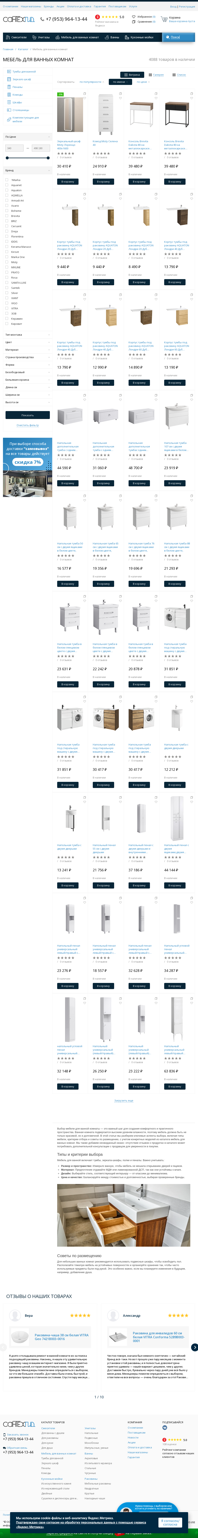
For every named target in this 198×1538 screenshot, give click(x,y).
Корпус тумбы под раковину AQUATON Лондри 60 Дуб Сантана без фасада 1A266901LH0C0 (177, 346)
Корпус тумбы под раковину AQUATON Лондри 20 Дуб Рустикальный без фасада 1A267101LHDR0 (105, 245)
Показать (28, 415)
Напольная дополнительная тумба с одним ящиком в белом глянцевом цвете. (104, 446)
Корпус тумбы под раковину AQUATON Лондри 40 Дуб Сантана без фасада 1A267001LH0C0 (106, 346)
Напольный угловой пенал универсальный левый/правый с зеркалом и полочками (176, 949)
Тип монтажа (28, 334)
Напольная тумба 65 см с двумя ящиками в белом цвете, (105, 547)
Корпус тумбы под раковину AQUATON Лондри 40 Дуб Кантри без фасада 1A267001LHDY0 (176, 245)
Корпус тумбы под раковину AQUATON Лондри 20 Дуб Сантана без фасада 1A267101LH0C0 (141, 245)
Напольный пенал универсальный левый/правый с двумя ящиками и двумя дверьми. (140, 949)
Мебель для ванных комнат (77, 37)
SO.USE (191, 1522)
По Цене (28, 136)
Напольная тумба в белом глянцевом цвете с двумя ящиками (69, 647)
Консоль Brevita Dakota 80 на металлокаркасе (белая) (139, 144)
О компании (10, 6)
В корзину (68, 181)
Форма (28, 364)
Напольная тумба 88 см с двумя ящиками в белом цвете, (177, 547)
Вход (173, 6)
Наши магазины (31, 6)
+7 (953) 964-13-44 (66, 19)
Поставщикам (117, 6)
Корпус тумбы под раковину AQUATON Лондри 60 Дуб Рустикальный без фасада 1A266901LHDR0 (141, 346)
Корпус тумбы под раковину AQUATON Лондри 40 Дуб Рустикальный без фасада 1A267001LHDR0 (69, 346)
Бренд (28, 170)
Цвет (28, 342)
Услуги (133, 6)
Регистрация (187, 6)
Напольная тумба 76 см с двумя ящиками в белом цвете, (141, 547)
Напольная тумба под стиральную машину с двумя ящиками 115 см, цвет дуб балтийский (104, 748)
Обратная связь (15, 1448)
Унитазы (41, 37)
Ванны (112, 37)
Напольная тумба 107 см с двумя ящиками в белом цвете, (175, 446)
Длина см (28, 387)
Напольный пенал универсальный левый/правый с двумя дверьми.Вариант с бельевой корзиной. (106, 949)
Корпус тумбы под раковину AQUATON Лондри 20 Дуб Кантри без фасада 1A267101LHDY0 (69, 245)
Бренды (49, 6)
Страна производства (28, 357)
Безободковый (28, 372)
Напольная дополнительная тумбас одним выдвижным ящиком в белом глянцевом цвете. (141, 446)
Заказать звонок (16, 1434)
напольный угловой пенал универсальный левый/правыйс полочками (69, 1049)
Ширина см (28, 394)
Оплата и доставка (79, 6)
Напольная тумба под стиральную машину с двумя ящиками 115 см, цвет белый (175, 647)
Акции (60, 6)
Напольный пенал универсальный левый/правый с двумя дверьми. (68, 949)
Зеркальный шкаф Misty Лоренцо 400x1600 (69, 144)
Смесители (16, 37)
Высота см (28, 402)
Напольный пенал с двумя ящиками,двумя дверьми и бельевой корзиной (176, 848)
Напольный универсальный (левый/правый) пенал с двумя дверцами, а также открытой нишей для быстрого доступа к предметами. (105, 1049)
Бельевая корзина (28, 379)
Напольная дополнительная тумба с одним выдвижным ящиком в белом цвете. (70, 446)
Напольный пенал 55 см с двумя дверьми (104, 848)
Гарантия (100, 6)
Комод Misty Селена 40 (105, 143)
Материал (28, 349)
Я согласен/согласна (170, 1522)
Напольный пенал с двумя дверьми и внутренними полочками (141, 848)
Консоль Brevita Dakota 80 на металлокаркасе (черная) (174, 144)
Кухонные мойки (139, 37)
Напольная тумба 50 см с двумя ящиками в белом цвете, (70, 547)
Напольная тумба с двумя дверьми (176, 746)
